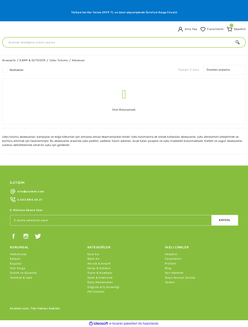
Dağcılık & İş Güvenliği (103, 287)
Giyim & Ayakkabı (99, 272)
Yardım (170, 282)
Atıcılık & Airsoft (99, 263)
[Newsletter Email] (124, 220)
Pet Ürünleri (95, 291)
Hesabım (171, 254)
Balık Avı (93, 258)
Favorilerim (173, 258)
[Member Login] (187, 29)
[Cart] (236, 29)
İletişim (15, 258)
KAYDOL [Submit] (225, 220)
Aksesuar (78, 60)
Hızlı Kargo (17, 268)
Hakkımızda (18, 254)
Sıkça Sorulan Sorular (180, 277)
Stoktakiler (16, 70)
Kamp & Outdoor (99, 268)
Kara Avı (93, 254)
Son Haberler (174, 272)
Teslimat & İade (21, 277)
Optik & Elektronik (100, 277)
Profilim (170, 263)
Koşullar (16, 263)
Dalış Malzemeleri (100, 282)
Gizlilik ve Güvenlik (23, 272)
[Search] (124, 42)
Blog (168, 268)
